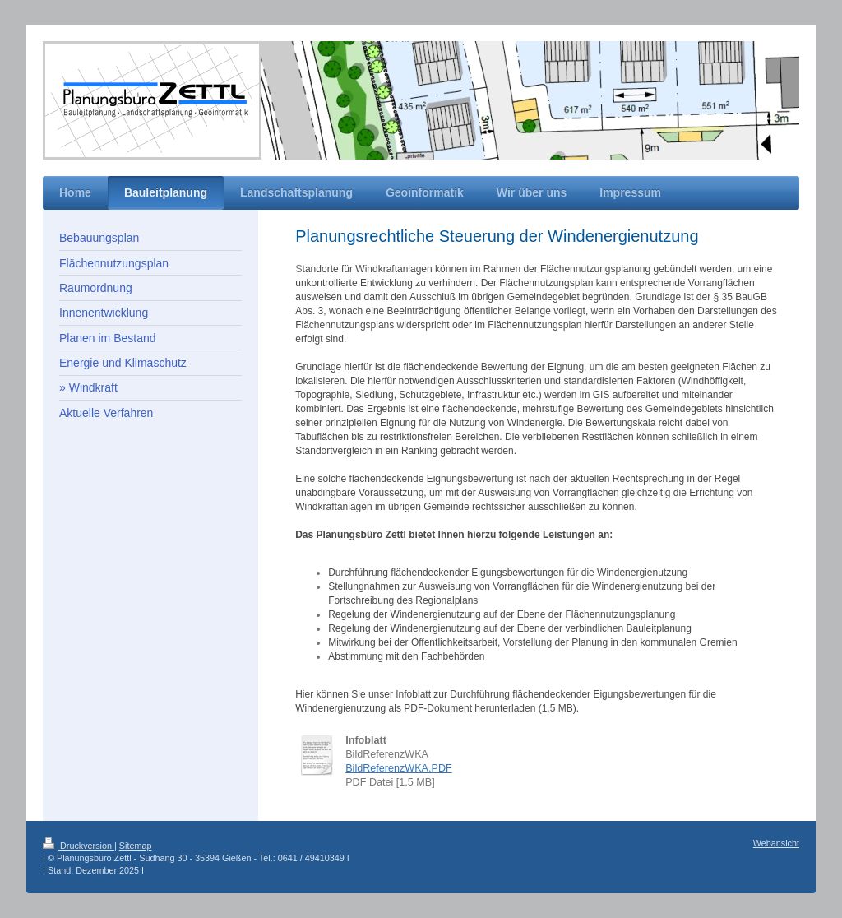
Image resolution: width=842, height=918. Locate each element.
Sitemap (135, 846)
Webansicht (776, 843)
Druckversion (78, 846)
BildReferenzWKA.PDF (398, 768)
